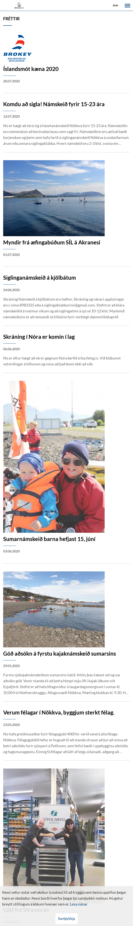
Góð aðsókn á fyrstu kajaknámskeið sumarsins (59, 653)
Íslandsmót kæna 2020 (31, 68)
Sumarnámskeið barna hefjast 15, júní (49, 539)
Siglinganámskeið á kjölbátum (39, 277)
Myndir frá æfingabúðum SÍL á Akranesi (51, 242)
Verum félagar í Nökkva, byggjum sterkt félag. (58, 712)
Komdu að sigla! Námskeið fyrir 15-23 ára (54, 104)
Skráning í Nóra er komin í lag (39, 336)
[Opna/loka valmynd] (127, 5)
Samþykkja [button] (66, 918)
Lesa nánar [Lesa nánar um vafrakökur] (79, 904)
